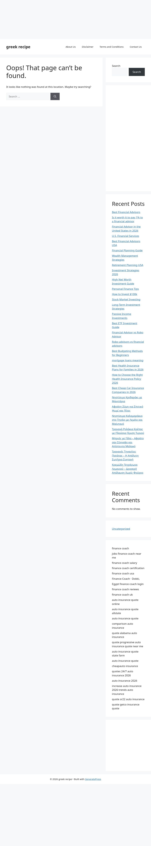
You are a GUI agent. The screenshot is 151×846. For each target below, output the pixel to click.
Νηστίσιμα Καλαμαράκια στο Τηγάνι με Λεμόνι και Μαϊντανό (127, 420)
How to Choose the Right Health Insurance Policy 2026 (127, 378)
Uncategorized (121, 528)
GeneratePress (93, 779)
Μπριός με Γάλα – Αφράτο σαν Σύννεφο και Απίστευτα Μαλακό (128, 442)
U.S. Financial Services (125, 236)
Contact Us (136, 46)
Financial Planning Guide (127, 250)
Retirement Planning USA (127, 265)
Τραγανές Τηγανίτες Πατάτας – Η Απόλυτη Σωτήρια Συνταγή (125, 455)
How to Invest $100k (124, 294)
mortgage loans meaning (127, 360)
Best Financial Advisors (126, 212)
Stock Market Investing (126, 299)
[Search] (55, 96)
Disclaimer (87, 46)
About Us (71, 46)
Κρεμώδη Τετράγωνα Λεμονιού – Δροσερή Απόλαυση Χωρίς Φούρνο (127, 468)
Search (116, 66)
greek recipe (18, 46)
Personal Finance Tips (125, 289)
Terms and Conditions (112, 46)
